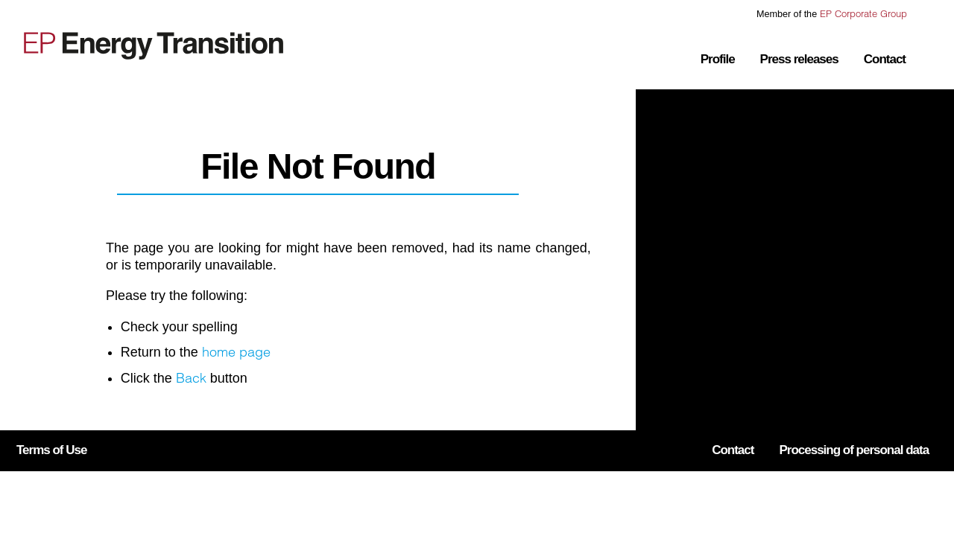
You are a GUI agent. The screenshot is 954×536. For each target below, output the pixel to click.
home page (236, 351)
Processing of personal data (854, 450)
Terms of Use (51, 450)
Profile (718, 59)
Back (191, 377)
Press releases (799, 59)
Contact (885, 59)
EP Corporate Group (863, 13)
